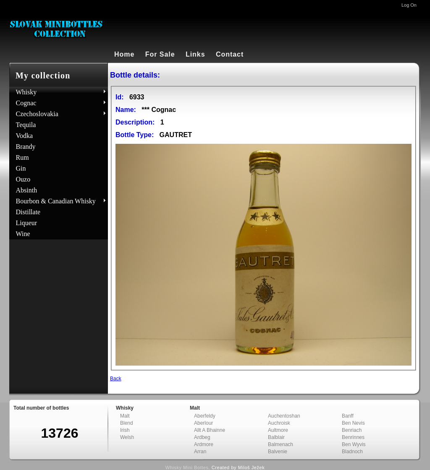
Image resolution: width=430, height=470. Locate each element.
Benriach (352, 430)
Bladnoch (352, 451)
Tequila (26, 124)
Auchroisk (279, 423)
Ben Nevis (353, 423)
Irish (125, 430)
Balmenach (280, 444)
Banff (348, 416)
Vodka (24, 135)
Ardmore (203, 444)
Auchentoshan (284, 416)
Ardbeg (202, 437)
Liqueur (26, 222)
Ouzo (23, 179)
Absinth (26, 190)
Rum (22, 157)
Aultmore (278, 430)
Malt (125, 416)
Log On (409, 5)
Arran (200, 451)
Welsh (127, 437)
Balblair (276, 437)
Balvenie (277, 451)
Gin (21, 168)
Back (115, 379)
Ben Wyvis (354, 444)
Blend (126, 423)
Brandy (26, 146)
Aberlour (203, 423)
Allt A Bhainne (209, 430)
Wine (23, 233)
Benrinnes (353, 437)
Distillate (28, 212)
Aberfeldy (204, 416)
